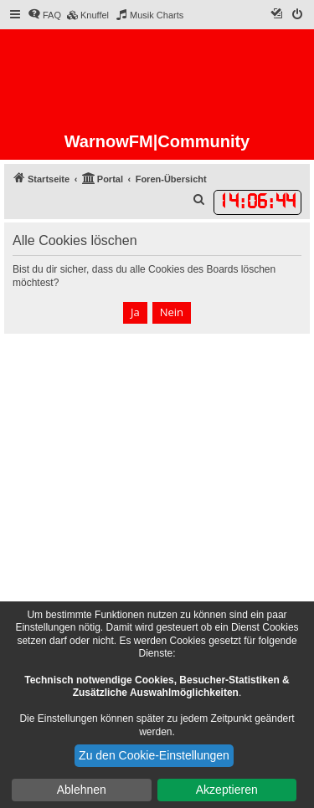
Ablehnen (81, 789)
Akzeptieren (227, 789)
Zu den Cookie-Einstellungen (154, 755)
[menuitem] (44, 15)
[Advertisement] (157, 499)
